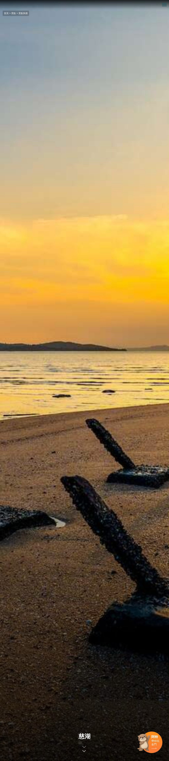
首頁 (6, 13)
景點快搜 (23, 13)
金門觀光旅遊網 (84, 4)
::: (1, 1)
